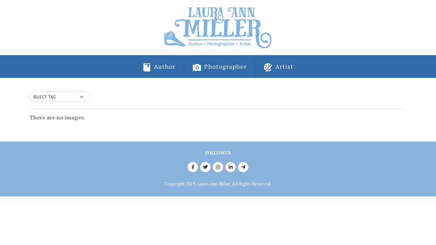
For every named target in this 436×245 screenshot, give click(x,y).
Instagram (218, 167)
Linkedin (230, 167)
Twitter (205, 167)
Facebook (193, 167)
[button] (60, 97)
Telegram (243, 167)
